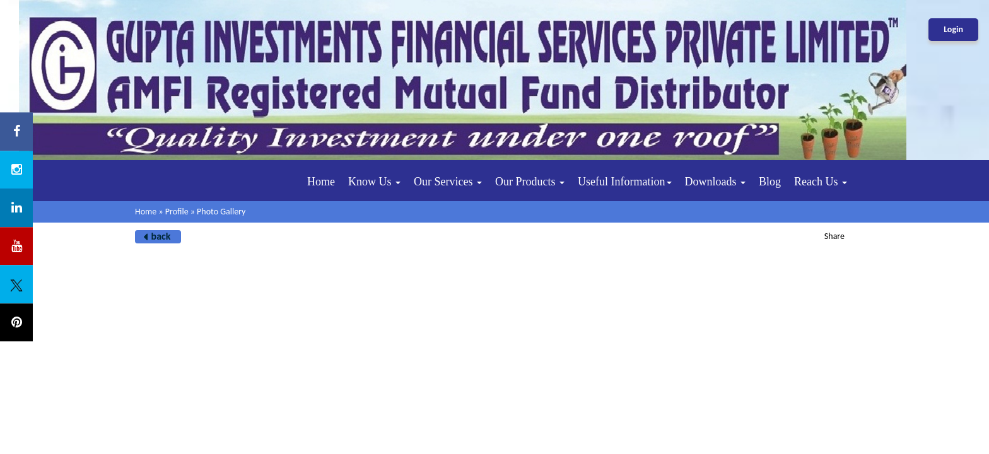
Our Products (530, 181)
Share (834, 236)
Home (321, 181)
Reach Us (820, 181)
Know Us (374, 181)
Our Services (448, 181)
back (161, 236)
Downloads (715, 181)
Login (953, 29)
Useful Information (624, 181)
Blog (770, 181)
